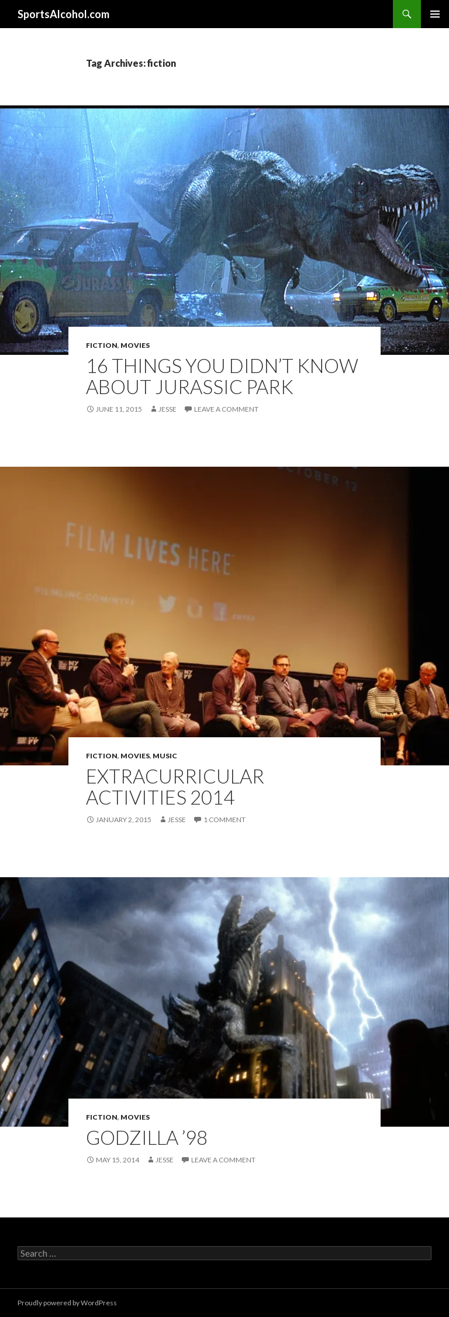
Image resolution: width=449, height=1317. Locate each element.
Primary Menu (435, 14)
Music (165, 755)
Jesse (167, 409)
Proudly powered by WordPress (67, 1302)
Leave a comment (226, 409)
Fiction (102, 345)
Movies (135, 345)
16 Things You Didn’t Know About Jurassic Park (222, 376)
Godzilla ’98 (147, 1137)
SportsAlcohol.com (63, 14)
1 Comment (224, 819)
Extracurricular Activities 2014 (175, 786)
